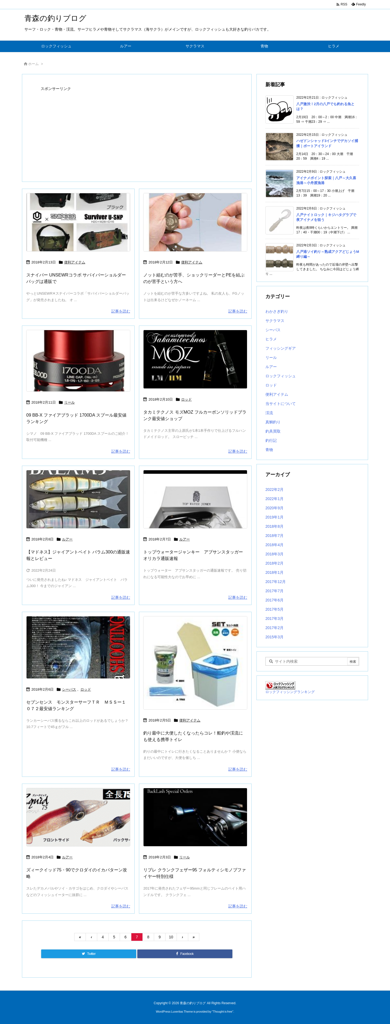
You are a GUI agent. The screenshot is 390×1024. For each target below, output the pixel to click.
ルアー (67, 539)
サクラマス (274, 320)
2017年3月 (274, 618)
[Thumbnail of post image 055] (195, 359)
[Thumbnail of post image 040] (195, 663)
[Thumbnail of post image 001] (195, 817)
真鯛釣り (273, 422)
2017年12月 (275, 581)
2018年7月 (274, 535)
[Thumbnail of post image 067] (78, 647)
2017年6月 (274, 600)
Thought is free (222, 1011)
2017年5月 (274, 609)
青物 (269, 449)
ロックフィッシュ (280, 376)
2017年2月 (274, 628)
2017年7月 (274, 591)
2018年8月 (274, 526)
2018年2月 (274, 563)
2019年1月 (274, 517)
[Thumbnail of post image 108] (195, 499)
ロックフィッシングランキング (290, 692)
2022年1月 (274, 499)
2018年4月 (274, 545)
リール (69, 402)
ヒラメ (271, 339)
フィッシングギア (280, 348)
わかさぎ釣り (276, 311)
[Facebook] (184, 953)
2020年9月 (274, 508)
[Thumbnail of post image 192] (78, 817)
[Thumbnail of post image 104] (78, 499)
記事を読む (120, 311)
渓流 (269, 413)
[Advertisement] (137, 131)
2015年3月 (274, 637)
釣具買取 (273, 431)
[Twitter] (88, 953)
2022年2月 (274, 489)
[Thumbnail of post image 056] (195, 222)
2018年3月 (274, 554)
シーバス (69, 689)
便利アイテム (74, 262)
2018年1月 (274, 572)
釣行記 (271, 440)
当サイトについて (280, 403)
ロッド (186, 399)
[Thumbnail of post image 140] (78, 222)
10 (171, 937)
